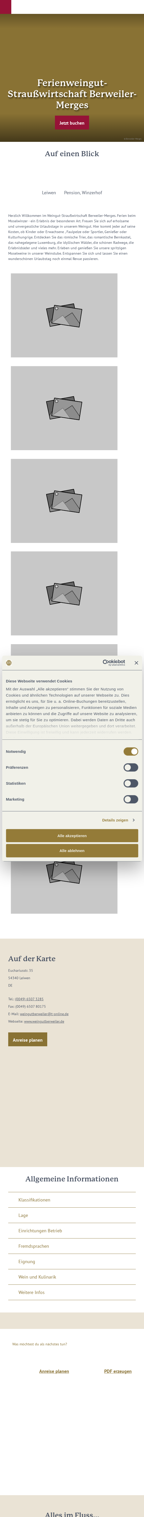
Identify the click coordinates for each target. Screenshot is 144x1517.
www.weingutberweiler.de (44, 1021)
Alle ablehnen (72, 850)
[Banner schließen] (136, 663)
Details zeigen (115, 820)
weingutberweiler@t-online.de (44, 1014)
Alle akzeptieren (72, 835)
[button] (5, 7)
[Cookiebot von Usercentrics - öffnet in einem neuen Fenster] (102, 663)
